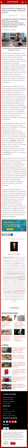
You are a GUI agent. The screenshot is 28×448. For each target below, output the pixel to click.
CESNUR (16, 263)
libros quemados (13, 94)
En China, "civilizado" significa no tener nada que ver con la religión (18, 356)
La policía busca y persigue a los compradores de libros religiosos (6, 338)
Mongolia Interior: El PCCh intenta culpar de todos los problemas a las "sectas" (19, 379)
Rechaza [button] (6, 443)
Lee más (5, 441)
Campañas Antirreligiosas (17, 239)
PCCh (3, 94)
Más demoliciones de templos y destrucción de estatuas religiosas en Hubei (19, 386)
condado (12, 96)
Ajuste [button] (10, 441)
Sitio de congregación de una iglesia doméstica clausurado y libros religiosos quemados (19, 350)
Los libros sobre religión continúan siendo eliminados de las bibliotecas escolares (19, 325)
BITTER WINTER (12, 2)
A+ (22, 15)
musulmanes (13, 113)
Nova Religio (22, 279)
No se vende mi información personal (13, 439)
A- (25, 15)
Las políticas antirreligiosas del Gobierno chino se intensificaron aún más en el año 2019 (19, 372)
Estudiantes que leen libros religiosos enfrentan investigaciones (19, 338)
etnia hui (22, 113)
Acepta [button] (13, 443)
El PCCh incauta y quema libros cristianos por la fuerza (6, 325)
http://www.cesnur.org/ (14, 303)
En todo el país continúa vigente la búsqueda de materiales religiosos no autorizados (18, 365)
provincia (5, 98)
